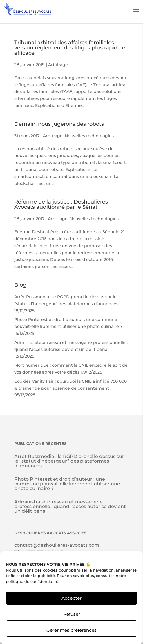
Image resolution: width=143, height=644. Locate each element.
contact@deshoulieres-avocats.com (56, 545)
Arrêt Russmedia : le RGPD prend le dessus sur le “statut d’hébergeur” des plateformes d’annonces (69, 461)
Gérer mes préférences (71, 630)
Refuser (71, 614)
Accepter (71, 598)
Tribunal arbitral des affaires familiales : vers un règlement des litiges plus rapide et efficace (70, 47)
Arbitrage (58, 64)
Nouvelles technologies (89, 135)
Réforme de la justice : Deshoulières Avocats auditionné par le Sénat (61, 204)
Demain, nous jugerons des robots (59, 124)
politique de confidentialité (32, 581)
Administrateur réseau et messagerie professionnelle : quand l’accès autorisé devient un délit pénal (70, 506)
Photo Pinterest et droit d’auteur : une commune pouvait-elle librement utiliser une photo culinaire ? (67, 483)
